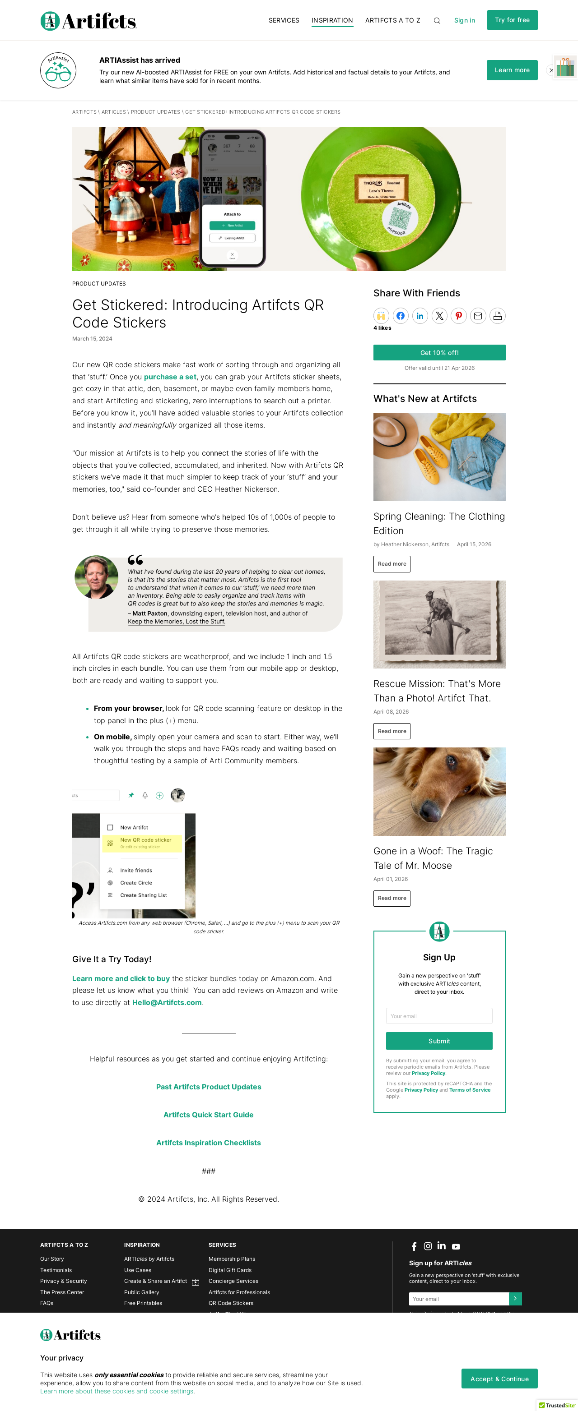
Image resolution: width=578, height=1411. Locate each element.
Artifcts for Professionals (239, 1292)
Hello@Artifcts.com (167, 1002)
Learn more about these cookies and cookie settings (116, 1391)
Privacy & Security (63, 1280)
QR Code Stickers (231, 1303)
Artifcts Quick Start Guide (208, 1114)
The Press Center (62, 1292)
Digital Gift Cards (230, 1270)
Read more (392, 563)
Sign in (464, 20)
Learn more (512, 70)
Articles (114, 112)
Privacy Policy (428, 1073)
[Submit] (515, 1298)
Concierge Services (233, 1280)
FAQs (46, 1303)
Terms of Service (470, 1090)
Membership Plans (232, 1258)
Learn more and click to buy (121, 978)
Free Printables (143, 1303)
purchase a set (170, 376)
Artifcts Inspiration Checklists (208, 1142)
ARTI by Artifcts (149, 1258)
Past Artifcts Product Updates (208, 1086)
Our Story (52, 1258)
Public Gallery (141, 1292)
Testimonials (56, 1270)
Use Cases (137, 1270)
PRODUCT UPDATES (156, 112)
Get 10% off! (439, 352)
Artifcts (84, 112)
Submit (439, 1041)
